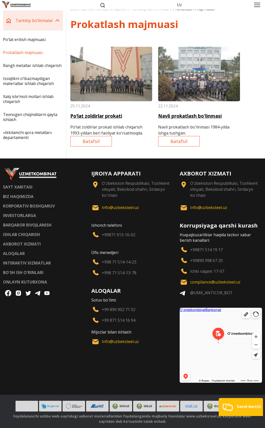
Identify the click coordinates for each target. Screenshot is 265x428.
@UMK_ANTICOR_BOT (211, 293)
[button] (241, 407)
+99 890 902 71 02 (118, 309)
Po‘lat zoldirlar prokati (96, 116)
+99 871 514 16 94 (118, 320)
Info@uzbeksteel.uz (120, 207)
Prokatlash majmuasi (23, 52)
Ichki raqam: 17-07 (207, 271)
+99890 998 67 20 (206, 260)
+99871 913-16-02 (118, 235)
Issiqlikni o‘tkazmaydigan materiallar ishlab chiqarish (28, 81)
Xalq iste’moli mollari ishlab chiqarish (28, 99)
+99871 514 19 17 (206, 249)
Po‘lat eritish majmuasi (24, 39)
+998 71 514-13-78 (119, 273)
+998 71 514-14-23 (119, 262)
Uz (179, 5)
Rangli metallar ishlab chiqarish (32, 65)
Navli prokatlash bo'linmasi (190, 116)
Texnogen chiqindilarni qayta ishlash (30, 117)
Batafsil (91, 141)
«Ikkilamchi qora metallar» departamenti (27, 135)
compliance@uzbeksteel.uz (215, 282)
